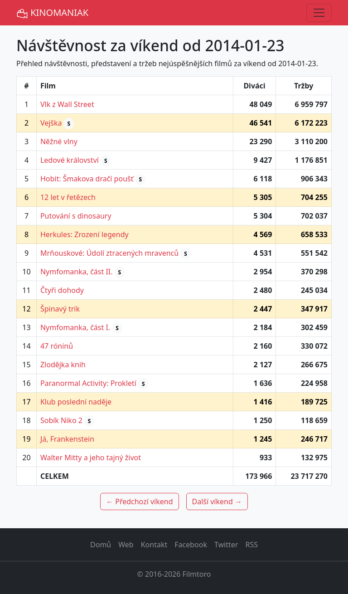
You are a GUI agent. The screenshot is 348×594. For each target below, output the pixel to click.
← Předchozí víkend (139, 501)
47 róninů (56, 346)
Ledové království (69, 160)
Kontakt (154, 545)
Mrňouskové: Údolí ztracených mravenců (109, 253)
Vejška (51, 123)
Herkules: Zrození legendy (84, 234)
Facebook (190, 545)
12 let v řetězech (68, 197)
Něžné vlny (58, 141)
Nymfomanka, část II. (76, 272)
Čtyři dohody (62, 290)
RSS (251, 545)
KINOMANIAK (52, 12)
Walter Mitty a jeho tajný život (90, 458)
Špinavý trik (60, 309)
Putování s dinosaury (75, 216)
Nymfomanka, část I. (75, 327)
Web (125, 545)
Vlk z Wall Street (67, 104)
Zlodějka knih (63, 365)
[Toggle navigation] (319, 13)
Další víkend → (217, 501)
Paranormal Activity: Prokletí (88, 383)
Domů (100, 545)
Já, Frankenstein (67, 439)
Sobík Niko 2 (61, 420)
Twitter (226, 545)
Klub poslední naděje (75, 402)
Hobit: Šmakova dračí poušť (87, 179)
